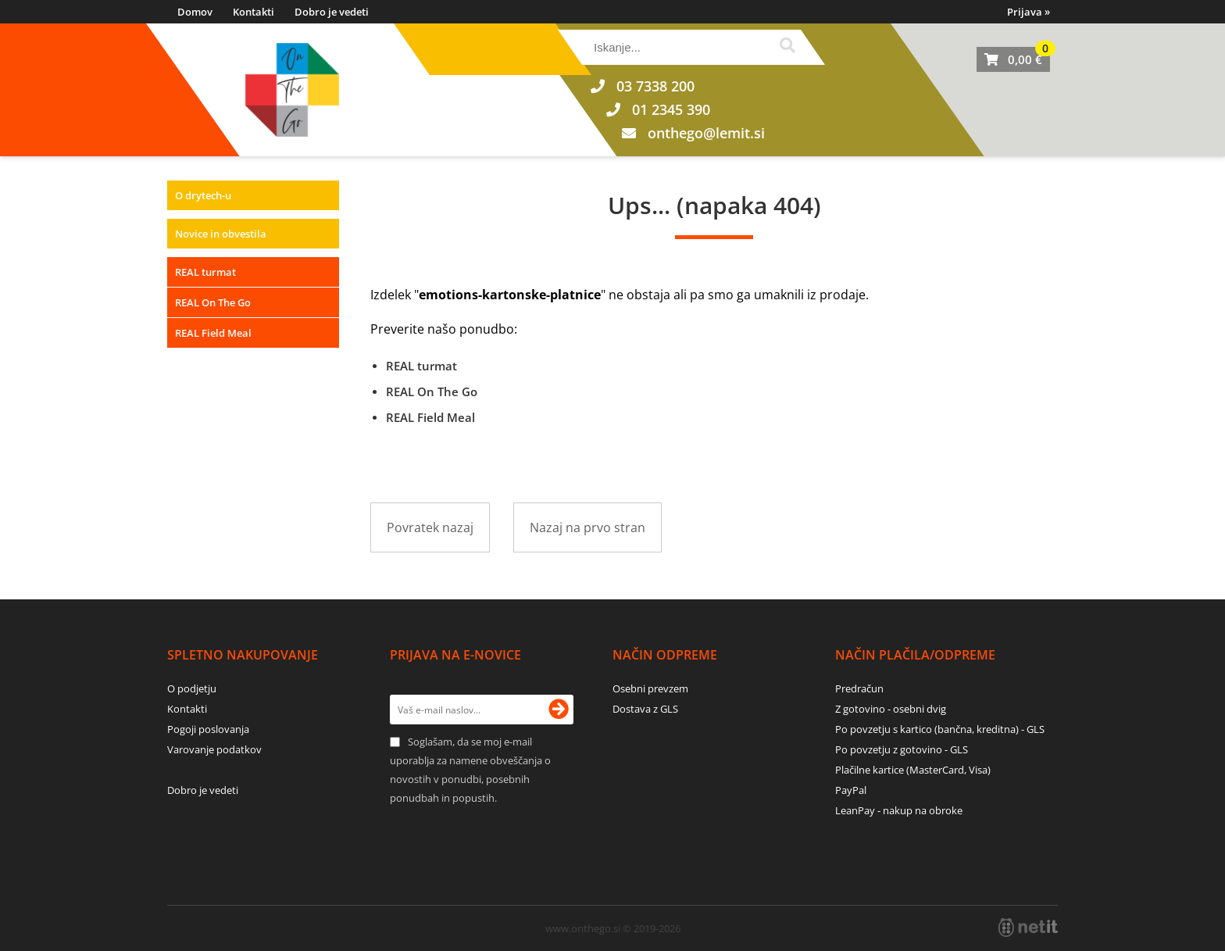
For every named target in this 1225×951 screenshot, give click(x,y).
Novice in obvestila (220, 234)
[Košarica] (1013, 59)
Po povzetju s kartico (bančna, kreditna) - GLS (940, 729)
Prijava (1028, 12)
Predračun (859, 688)
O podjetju (191, 688)
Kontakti (253, 12)
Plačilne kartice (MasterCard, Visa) (913, 770)
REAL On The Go (213, 302)
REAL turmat (205, 272)
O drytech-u (203, 195)
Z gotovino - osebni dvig (890, 709)
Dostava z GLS (645, 709)
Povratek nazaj (430, 527)
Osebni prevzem (650, 688)
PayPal (850, 790)
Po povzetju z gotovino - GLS (901, 749)
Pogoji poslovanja (208, 729)
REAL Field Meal (213, 333)
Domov (194, 12)
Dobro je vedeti (332, 12)
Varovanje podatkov (214, 749)
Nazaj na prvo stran (587, 527)
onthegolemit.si (706, 132)
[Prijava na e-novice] (558, 709)
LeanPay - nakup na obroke (898, 810)
